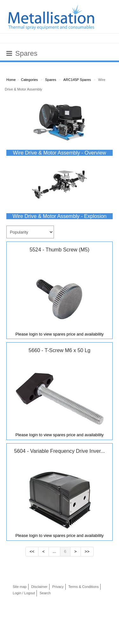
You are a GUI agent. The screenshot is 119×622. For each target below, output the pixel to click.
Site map (20, 587)
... (54, 551)
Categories (29, 80)
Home (11, 80)
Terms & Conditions (83, 587)
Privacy (57, 587)
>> (87, 551)
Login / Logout (24, 593)
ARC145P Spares (77, 80)
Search (45, 593)
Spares (50, 80)
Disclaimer (39, 587)
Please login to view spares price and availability (59, 334)
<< (32, 551)
